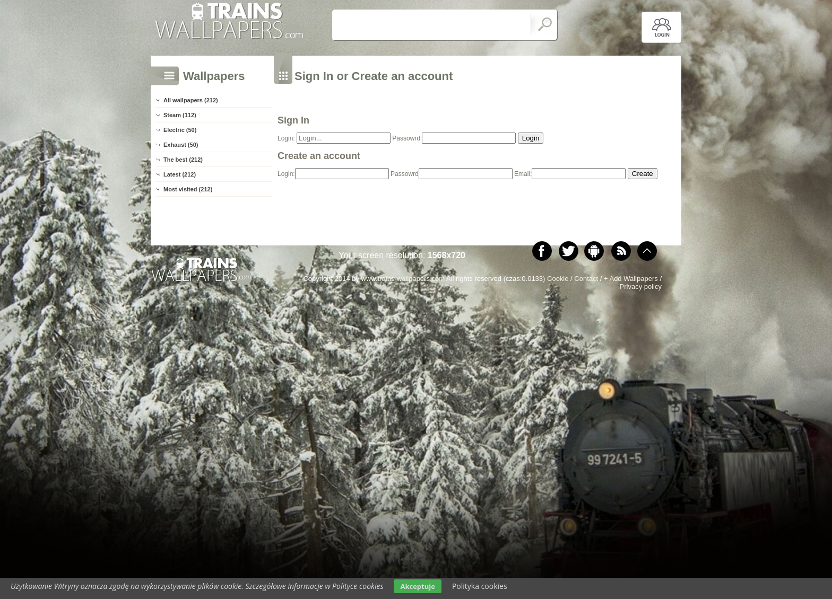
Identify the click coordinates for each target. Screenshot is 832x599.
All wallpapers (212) (190, 100)
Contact (586, 279)
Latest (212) (179, 174)
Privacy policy (641, 286)
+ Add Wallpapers (631, 279)
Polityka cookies (479, 586)
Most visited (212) (187, 189)
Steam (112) (179, 115)
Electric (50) (179, 130)
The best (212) (183, 159)
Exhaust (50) (180, 145)
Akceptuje (417, 586)
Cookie (557, 279)
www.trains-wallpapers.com (403, 279)
